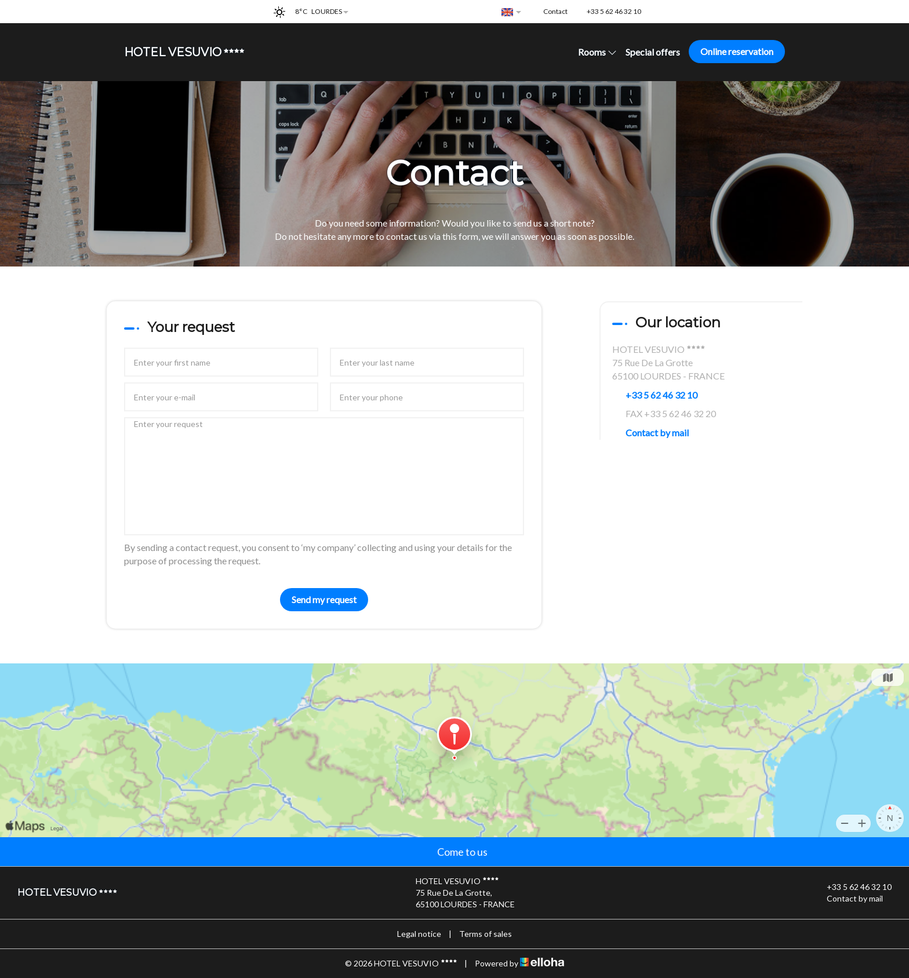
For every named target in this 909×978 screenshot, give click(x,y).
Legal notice (419, 934)
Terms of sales (485, 934)
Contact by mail (657, 432)
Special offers (653, 51)
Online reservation (736, 51)
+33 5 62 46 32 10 (852, 887)
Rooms (597, 51)
